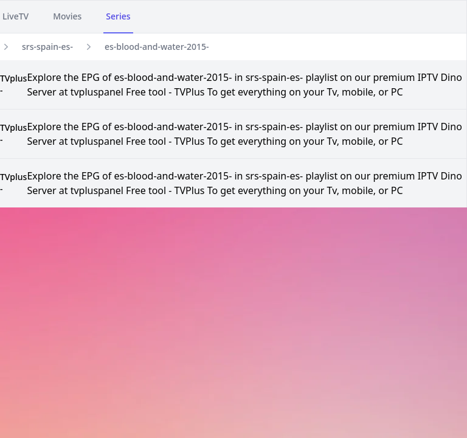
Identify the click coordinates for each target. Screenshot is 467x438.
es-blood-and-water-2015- (157, 46)
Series (118, 16)
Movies (67, 16)
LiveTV (15, 16)
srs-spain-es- (47, 46)
